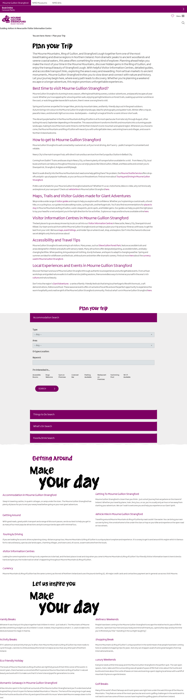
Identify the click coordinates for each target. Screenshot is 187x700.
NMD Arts (56, 3)
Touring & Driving (13, 534)
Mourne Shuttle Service (131, 173)
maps (60, 230)
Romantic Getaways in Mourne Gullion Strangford (28, 683)
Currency (8, 568)
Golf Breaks (101, 684)
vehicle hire (74, 189)
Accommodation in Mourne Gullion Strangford (29, 495)
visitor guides (62, 201)
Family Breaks (8, 619)
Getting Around (12, 515)
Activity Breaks (8, 639)
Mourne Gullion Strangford (15, 3)
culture (36, 278)
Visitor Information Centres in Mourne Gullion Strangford (81, 218)
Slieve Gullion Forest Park (110, 246)
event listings (70, 230)
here (107, 189)
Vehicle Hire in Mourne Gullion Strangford (119, 514)
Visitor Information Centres (100, 223)
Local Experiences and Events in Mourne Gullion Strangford (82, 266)
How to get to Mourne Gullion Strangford (67, 140)
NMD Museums (39, 3)
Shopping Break (104, 639)
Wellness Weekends (107, 619)
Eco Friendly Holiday (11, 660)
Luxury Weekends (105, 659)
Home (48, 36)
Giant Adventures (61, 284)
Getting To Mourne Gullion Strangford (117, 494)
